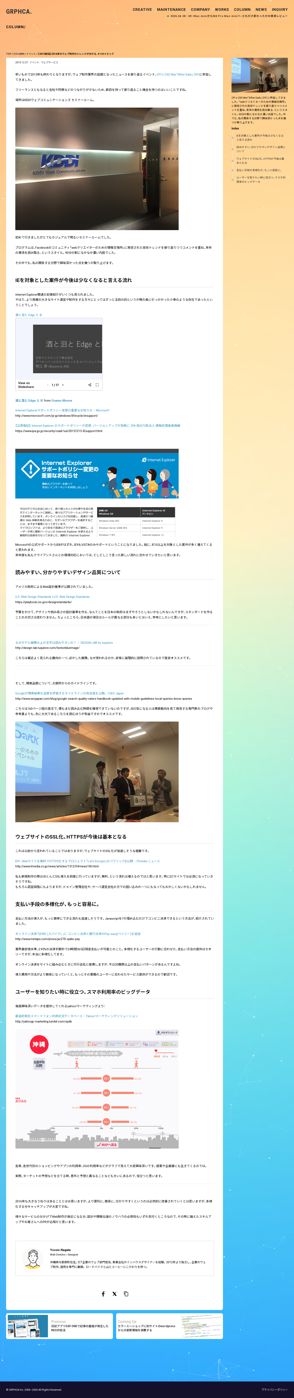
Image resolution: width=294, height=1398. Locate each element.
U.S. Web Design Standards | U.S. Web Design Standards (52, 597)
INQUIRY (280, 9)
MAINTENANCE (171, 9)
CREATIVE (142, 9)
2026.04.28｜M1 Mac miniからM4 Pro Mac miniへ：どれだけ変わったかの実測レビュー (229, 16)
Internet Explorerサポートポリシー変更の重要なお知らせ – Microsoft (62, 410)
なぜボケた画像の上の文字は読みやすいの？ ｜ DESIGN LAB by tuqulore (64, 643)
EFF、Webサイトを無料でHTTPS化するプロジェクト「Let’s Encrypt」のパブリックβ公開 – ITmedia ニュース (87, 861)
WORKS (222, 9)
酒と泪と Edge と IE (28, 315)
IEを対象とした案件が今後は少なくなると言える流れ (260, 137)
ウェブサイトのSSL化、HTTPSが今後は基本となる (260, 160)
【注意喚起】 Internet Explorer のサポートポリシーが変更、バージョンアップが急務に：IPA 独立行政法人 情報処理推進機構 (97, 426)
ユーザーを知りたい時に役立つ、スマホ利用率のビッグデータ (261, 179)
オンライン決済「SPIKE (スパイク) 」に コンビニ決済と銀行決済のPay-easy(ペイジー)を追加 (77, 934)
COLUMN (242, 9)
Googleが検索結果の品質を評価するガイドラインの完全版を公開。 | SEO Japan (69, 693)
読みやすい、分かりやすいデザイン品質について (261, 149)
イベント (34, 62)
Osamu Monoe (61, 400)
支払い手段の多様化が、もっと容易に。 (259, 170)
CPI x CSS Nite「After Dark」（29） (178, 74)
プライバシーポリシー (274, 1389)
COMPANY (200, 9)
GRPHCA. (19, 11)
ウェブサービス (49, 62)
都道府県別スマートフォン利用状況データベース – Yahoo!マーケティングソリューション (76, 1016)
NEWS (261, 9)
